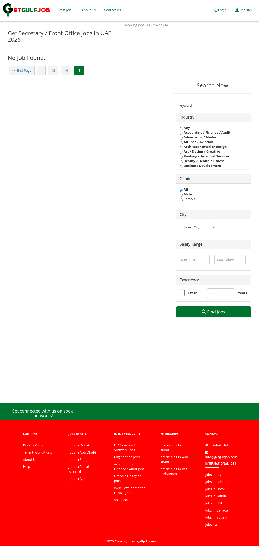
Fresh (192, 293)
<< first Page (22, 70)
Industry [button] (187, 117)
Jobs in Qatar (215, 489)
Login (220, 10)
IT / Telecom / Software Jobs (124, 447)
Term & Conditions (37, 452)
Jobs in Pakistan (217, 482)
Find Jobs (213, 312)
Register (243, 10)
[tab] (213, 117)
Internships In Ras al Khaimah (173, 471)
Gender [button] (186, 178)
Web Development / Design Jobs (129, 490)
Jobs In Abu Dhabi (82, 452)
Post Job (65, 10)
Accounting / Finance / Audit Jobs (129, 466)
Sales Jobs (121, 500)
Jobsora (211, 524)
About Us (89, 10)
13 (53, 70)
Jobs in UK (213, 474)
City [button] (183, 214)
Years (239, 293)
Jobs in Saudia (216, 496)
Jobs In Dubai (78, 445)
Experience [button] (189, 279)
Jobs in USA (214, 503)
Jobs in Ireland (216, 517)
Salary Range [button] (191, 244)
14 (66, 70)
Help (26, 466)
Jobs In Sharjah (79, 459)
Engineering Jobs (127, 457)
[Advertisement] (212, 47)
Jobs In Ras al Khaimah (78, 469)
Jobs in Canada (216, 510)
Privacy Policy (33, 445)
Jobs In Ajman (78, 478)
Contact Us (112, 10)
